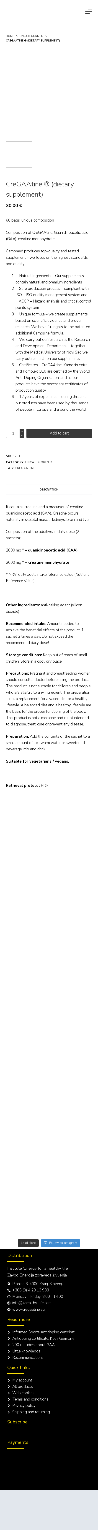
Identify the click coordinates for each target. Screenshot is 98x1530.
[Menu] (88, 11)
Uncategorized (38, 462)
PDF (45, 785)
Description (49, 489)
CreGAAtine (25, 468)
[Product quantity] (15, 433)
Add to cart (59, 433)
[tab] (49, 490)
